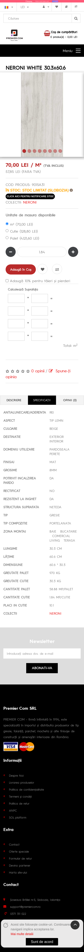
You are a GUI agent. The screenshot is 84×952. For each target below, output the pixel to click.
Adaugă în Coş (20, 269)
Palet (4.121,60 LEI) (22, 238)
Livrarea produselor (21, 782)
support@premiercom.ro (25, 907)
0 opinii (37, 370)
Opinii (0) (70, 400)
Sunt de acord (42, 942)
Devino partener (19, 865)
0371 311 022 (18, 913)
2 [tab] (29, 151)
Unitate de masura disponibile (30, 215)
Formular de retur (20, 858)
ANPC (13, 810)
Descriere (13, 400)
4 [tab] (39, 151)
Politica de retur (19, 803)
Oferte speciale (19, 851)
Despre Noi (16, 775)
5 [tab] (44, 151)
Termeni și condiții (20, 796)
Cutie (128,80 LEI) (22, 231)
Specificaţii (42, 400)
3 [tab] (34, 151)
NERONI (30, 202)
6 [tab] (50, 151)
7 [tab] (55, 151)
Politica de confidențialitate (26, 789)
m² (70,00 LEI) (19, 224)
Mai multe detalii (22, 934)
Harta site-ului (18, 872)
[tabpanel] (42, 114)
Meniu (67, 50)
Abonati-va (42, 668)
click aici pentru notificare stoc (30, 196)
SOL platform (17, 817)
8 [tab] (60, 151)
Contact (14, 844)
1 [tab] (24, 151)
